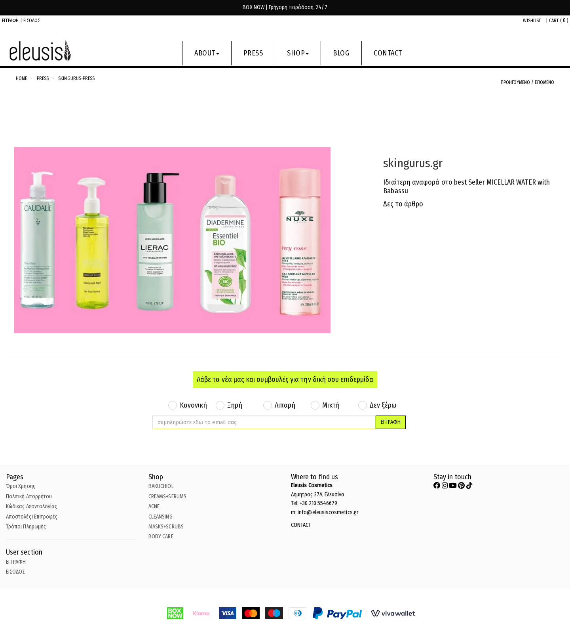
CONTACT (388, 53)
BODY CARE (160, 536)
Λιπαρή (285, 405)
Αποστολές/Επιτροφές (31, 516)
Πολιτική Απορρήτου (29, 496)
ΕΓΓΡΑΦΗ (10, 20)
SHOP (298, 53)
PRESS (253, 53)
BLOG (341, 53)
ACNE (154, 506)
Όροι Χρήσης (20, 486)
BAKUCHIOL (161, 486)
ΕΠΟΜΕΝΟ (544, 82)
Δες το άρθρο (403, 204)
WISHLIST (532, 20)
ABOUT (206, 53)
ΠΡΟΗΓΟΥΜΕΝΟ (516, 82)
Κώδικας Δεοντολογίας (31, 506)
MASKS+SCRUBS (166, 526)
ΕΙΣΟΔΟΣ (31, 20)
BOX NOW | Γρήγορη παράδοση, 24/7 (285, 7)
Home (21, 78)
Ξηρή (234, 405)
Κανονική (193, 405)
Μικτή (331, 405)
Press (43, 78)
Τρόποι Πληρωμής (26, 526)
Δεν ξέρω (383, 405)
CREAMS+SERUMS (167, 496)
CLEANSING (160, 516)
